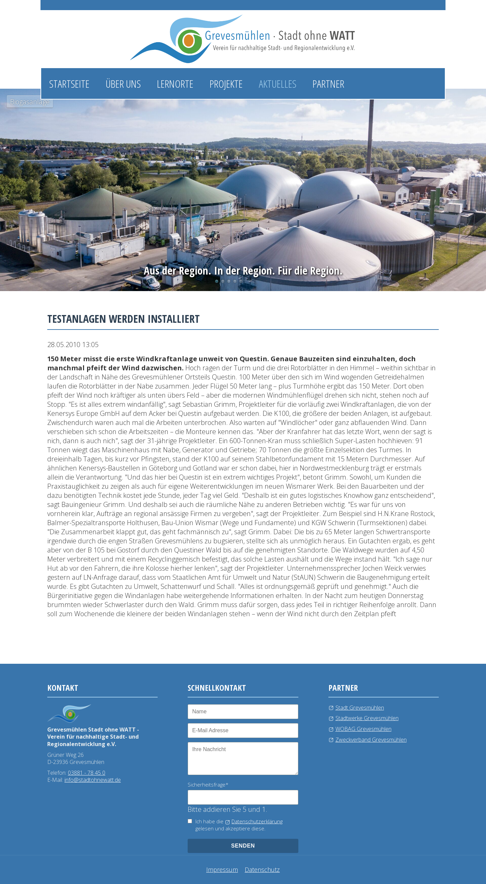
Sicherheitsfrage (208, 784)
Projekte (226, 83)
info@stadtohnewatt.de (92, 779)
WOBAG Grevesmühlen (363, 729)
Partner (328, 83)
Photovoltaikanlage (222, 281)
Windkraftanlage (235, 281)
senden (243, 846)
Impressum (222, 869)
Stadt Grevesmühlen (359, 707)
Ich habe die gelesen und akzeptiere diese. (238, 825)
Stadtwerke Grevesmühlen (367, 718)
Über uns (123, 83)
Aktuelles (277, 83)
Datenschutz (262, 869)
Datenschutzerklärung (257, 821)
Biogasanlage (216, 281)
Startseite (69, 83)
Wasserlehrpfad (229, 281)
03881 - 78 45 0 (86, 772)
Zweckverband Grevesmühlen (371, 739)
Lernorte (175, 83)
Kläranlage (241, 281)
